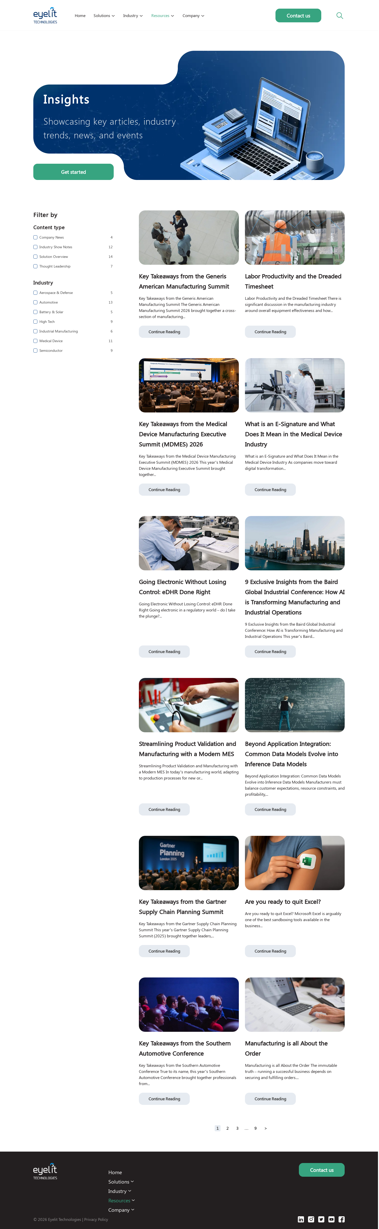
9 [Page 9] (255, 1128)
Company (191, 15)
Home (80, 15)
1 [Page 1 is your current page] (217, 1128)
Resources (160, 15)
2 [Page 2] (227, 1128)
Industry (130, 15)
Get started (73, 171)
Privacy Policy (96, 1219)
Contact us (298, 15)
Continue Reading (164, 331)
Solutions (102, 15)
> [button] (265, 1128)
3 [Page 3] (237, 1128)
